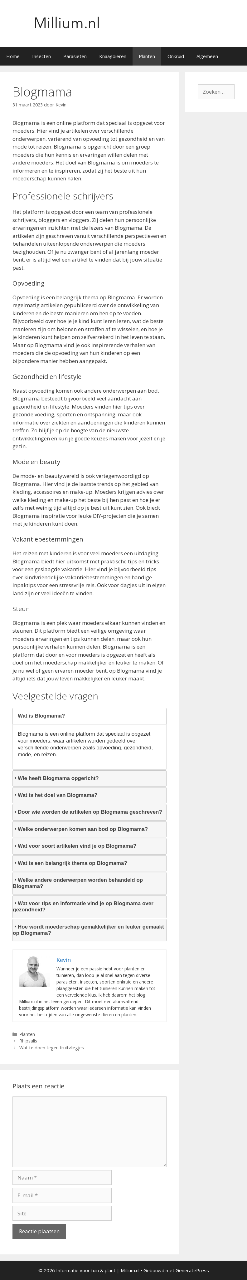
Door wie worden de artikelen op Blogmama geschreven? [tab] (87, 812)
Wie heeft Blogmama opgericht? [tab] (56, 778)
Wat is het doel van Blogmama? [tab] (55, 795)
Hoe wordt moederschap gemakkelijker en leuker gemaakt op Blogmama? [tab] (88, 930)
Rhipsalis (28, 1041)
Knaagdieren (112, 56)
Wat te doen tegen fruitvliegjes (51, 1048)
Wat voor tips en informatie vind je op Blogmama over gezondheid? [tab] (83, 906)
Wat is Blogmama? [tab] (39, 716)
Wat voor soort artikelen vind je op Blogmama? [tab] (74, 846)
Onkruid (175, 56)
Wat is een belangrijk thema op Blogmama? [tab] (70, 863)
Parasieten (75, 56)
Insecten (41, 56)
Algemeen (207, 56)
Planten (147, 56)
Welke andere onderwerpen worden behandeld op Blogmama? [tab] (78, 883)
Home (13, 56)
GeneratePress (192, 1270)
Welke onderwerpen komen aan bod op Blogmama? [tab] (80, 829)
